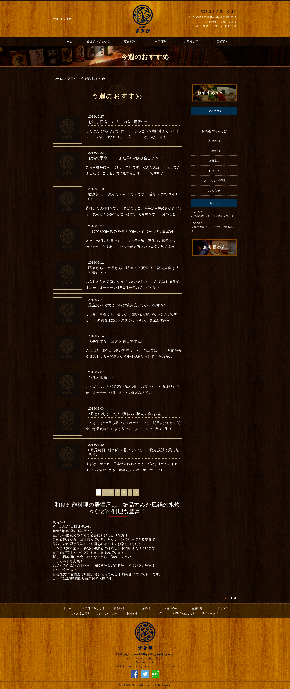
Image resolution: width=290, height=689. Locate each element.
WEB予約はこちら (184, 613)
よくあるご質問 (214, 180)
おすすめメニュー (106, 613)
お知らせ (214, 190)
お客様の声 (191, 41)
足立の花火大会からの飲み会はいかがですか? (127, 305)
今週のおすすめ (93, 78)
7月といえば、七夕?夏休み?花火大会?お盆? (125, 414)
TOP (233, 598)
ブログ (72, 78)
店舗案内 (222, 41)
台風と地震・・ (101, 378)
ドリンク (214, 170)
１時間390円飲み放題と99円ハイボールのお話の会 (131, 232)
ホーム (68, 41)
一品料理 (160, 41)
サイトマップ (210, 613)
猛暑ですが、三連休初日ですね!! (116, 341)
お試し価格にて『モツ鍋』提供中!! (117, 122)
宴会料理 (129, 41)
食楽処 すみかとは (99, 41)
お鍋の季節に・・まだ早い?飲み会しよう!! (124, 158)
